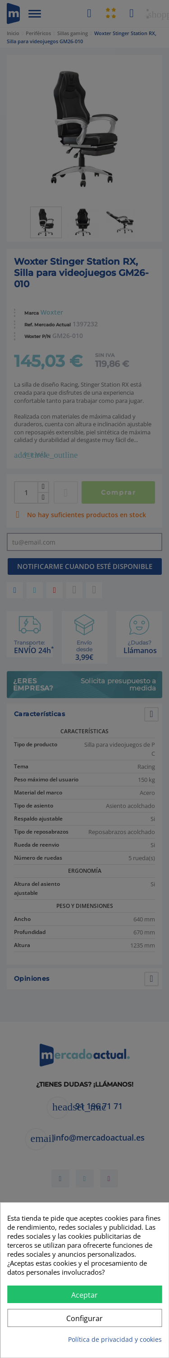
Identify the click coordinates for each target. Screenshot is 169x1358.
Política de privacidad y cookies (115, 1339)
